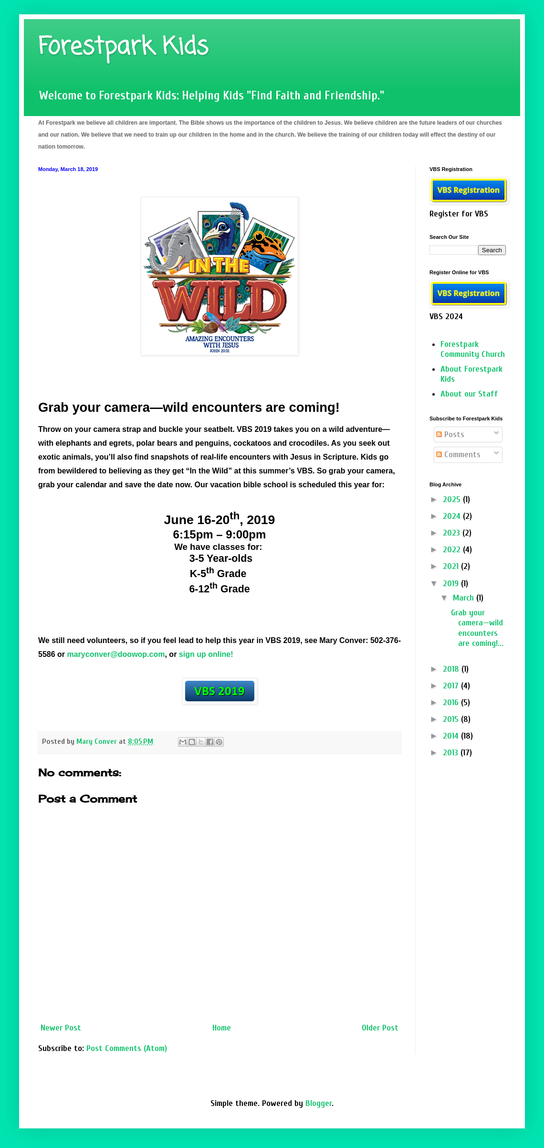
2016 (452, 702)
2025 (453, 499)
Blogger (318, 1103)
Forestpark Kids (123, 47)
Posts (450, 434)
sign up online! (206, 654)
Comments (458, 455)
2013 (451, 753)
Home (221, 1028)
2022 (453, 550)
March (464, 598)
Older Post (380, 1028)
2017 (452, 686)
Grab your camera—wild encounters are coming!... (477, 628)
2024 (453, 516)
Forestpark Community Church (472, 349)
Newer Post (61, 1028)
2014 (452, 736)
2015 (452, 719)
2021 (452, 566)
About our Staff (469, 394)
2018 (452, 669)
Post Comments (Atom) (126, 1048)
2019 (452, 584)
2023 (452, 533)
